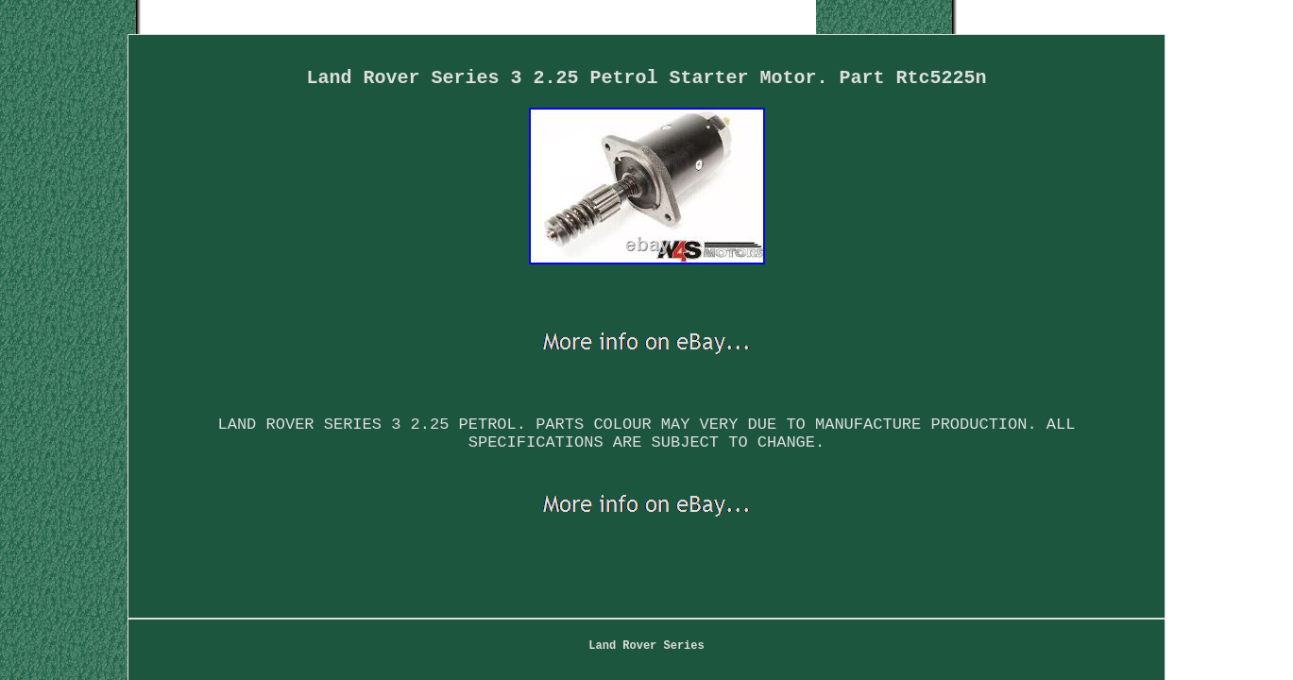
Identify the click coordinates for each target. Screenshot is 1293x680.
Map (479, 550)
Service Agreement (910, 550)
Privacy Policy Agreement (731, 550)
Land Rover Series (372, 550)
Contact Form (569, 550)
